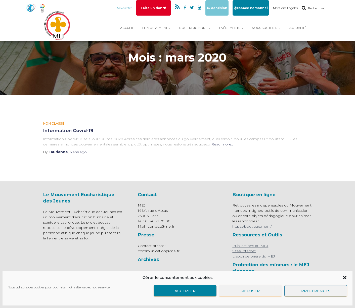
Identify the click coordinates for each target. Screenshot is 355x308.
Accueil (127, 28)
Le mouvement (156, 28)
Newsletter (124, 8)
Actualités (298, 28)
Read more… (222, 144)
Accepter (185, 290)
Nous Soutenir (266, 28)
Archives (148, 259)
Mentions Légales (285, 8)
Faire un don (153, 8)
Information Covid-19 (68, 130)
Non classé (53, 123)
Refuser (250, 290)
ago (78, 152)
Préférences (315, 290)
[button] (344, 277)
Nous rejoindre (195, 28)
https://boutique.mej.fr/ (252, 226)
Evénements (231, 28)
